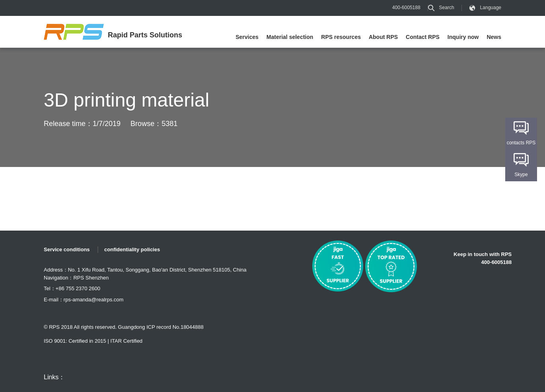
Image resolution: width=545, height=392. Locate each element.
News (494, 37)
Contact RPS (423, 37)
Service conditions (67, 249)
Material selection (290, 37)
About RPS (383, 37)
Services (247, 37)
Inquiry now (463, 37)
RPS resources (341, 37)
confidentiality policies (132, 249)
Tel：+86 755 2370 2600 (72, 288)
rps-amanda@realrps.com (93, 300)
